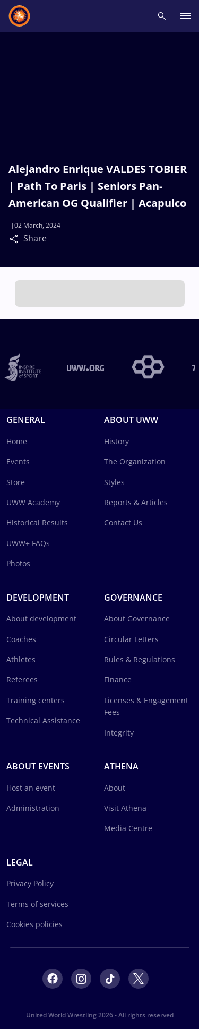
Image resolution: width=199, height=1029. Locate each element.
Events (18, 461)
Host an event (30, 788)
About (114, 788)
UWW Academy (33, 502)
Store (15, 482)
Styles (114, 482)
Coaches (21, 639)
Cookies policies (34, 924)
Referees (22, 680)
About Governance (137, 618)
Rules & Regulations (139, 659)
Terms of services (37, 904)
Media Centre (128, 828)
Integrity (119, 733)
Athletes (21, 659)
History (116, 441)
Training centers (35, 700)
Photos (18, 563)
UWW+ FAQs (28, 543)
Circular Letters (131, 639)
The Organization (135, 461)
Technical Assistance (43, 720)
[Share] (16, 238)
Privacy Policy (30, 883)
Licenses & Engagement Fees (146, 706)
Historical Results (37, 522)
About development (41, 618)
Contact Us (123, 522)
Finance (118, 680)
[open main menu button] (185, 16)
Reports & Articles (136, 502)
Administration (32, 808)
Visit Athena (125, 808)
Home (16, 441)
